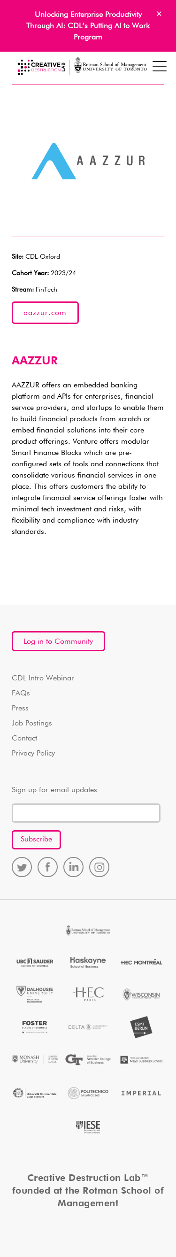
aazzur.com (45, 313)
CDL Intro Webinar (43, 678)
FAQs (21, 693)
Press (20, 708)
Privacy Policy (33, 753)
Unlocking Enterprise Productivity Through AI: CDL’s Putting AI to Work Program (88, 26)
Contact (24, 738)
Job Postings (32, 723)
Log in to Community (58, 642)
